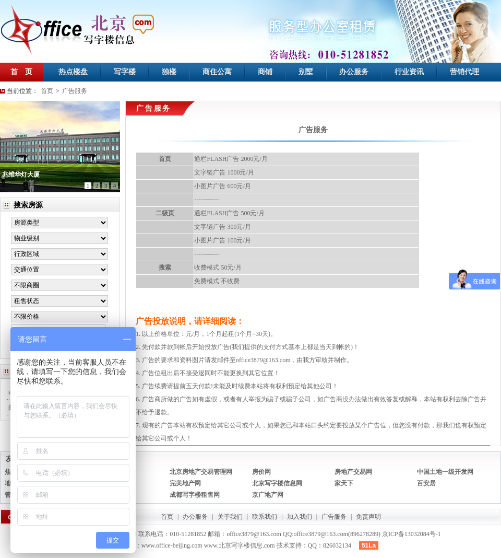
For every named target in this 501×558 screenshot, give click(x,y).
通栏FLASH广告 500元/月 (229, 213)
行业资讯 (409, 72)
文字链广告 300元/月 (222, 226)
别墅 (306, 72)
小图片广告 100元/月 (222, 240)
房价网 (261, 471)
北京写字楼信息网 (277, 483)
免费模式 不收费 (217, 281)
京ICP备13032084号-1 (411, 534)
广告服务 (74, 91)
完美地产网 (185, 483)
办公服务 (353, 72)
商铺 (265, 72)
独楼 (169, 72)
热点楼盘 (73, 72)
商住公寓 (217, 72)
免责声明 (368, 516)
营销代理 (464, 72)
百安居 (426, 483)
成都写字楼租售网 (195, 494)
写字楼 (125, 72)
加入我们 (299, 516)
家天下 (344, 483)
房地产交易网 (353, 471)
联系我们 (264, 516)
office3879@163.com (263, 360)
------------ (206, 199)
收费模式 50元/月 (217, 267)
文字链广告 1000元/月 (224, 172)
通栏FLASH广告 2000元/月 (230, 158)
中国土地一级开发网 (445, 471)
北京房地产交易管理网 (201, 471)
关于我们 (230, 516)
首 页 (21, 72)
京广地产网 (267, 494)
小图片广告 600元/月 (222, 186)
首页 (47, 91)
